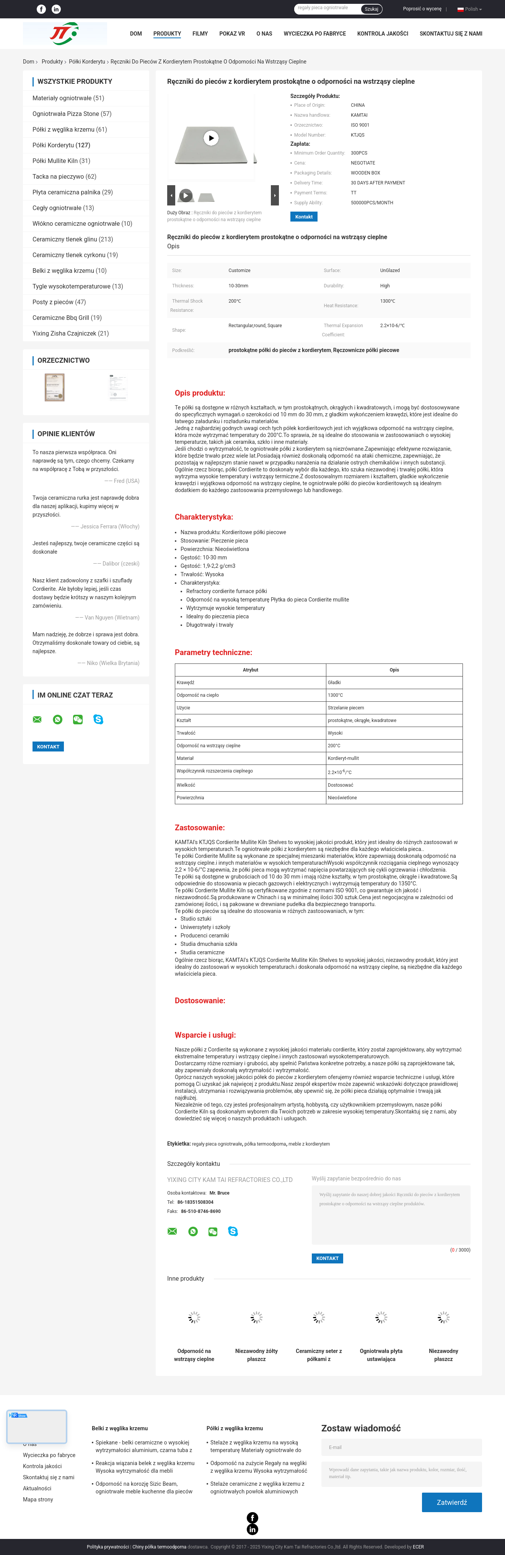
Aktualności (37, 1488)
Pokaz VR (232, 34)
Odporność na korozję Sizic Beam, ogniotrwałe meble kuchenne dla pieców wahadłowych (144, 1489)
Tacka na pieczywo (58, 176)
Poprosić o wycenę (422, 8)
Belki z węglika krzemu (63, 270)
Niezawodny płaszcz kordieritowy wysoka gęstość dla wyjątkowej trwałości (443, 1355)
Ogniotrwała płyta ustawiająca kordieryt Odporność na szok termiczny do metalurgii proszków (381, 1355)
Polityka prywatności (108, 1547)
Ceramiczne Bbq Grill (61, 317)
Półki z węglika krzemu (63, 129)
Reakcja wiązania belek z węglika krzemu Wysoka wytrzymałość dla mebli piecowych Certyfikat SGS (145, 1468)
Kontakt (304, 217)
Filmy (200, 34)
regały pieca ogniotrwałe (217, 1144)
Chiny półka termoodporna (159, 1547)
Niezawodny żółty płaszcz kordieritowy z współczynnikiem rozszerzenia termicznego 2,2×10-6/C (256, 1355)
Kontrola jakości (382, 34)
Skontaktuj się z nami (451, 34)
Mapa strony (38, 1499)
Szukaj (371, 9)
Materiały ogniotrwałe (62, 98)
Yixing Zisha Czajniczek (64, 333)
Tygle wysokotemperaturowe (72, 286)
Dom (136, 34)
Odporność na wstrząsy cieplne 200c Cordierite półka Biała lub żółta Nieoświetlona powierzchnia (194, 1355)
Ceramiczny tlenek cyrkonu (69, 255)
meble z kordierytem (309, 1144)
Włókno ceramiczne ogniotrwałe (76, 223)
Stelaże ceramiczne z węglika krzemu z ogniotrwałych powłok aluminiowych (257, 1488)
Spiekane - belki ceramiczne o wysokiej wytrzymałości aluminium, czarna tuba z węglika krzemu (144, 1447)
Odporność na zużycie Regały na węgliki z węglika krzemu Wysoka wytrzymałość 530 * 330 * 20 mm (258, 1468)
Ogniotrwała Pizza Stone (66, 113)
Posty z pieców (53, 302)
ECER (418, 1547)
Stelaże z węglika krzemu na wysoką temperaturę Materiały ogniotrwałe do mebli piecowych (255, 1447)
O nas (264, 34)
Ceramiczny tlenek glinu (65, 239)
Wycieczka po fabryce (315, 34)
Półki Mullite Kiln (55, 161)
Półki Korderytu (87, 62)
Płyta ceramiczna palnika (66, 192)
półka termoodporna (265, 1144)
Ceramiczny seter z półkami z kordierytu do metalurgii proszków (319, 1355)
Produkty (167, 34)
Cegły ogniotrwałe (57, 208)
